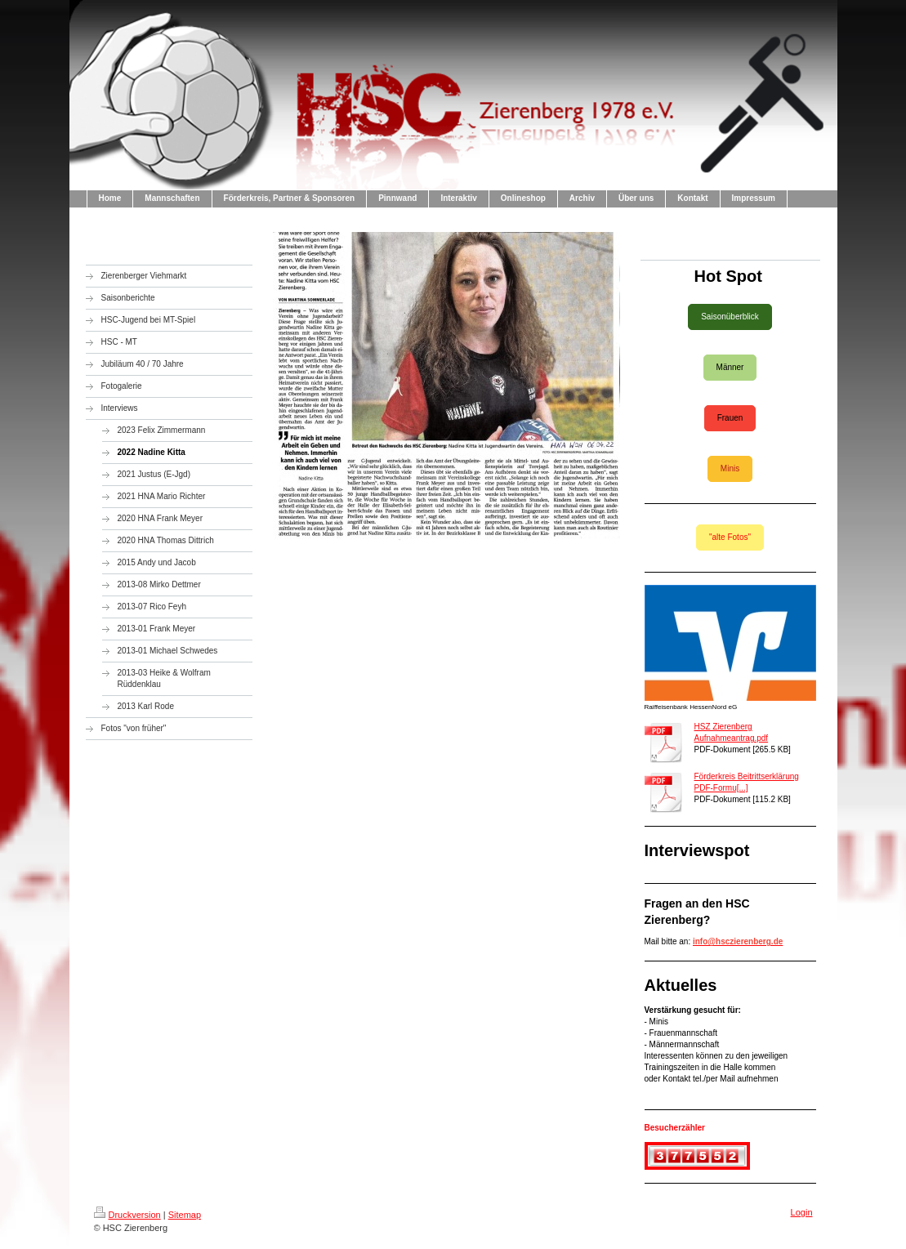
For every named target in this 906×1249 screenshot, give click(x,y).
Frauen (730, 417)
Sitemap (184, 1215)
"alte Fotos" (730, 537)
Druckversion (127, 1215)
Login (802, 1212)
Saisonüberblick (730, 316)
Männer (730, 367)
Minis (730, 468)
